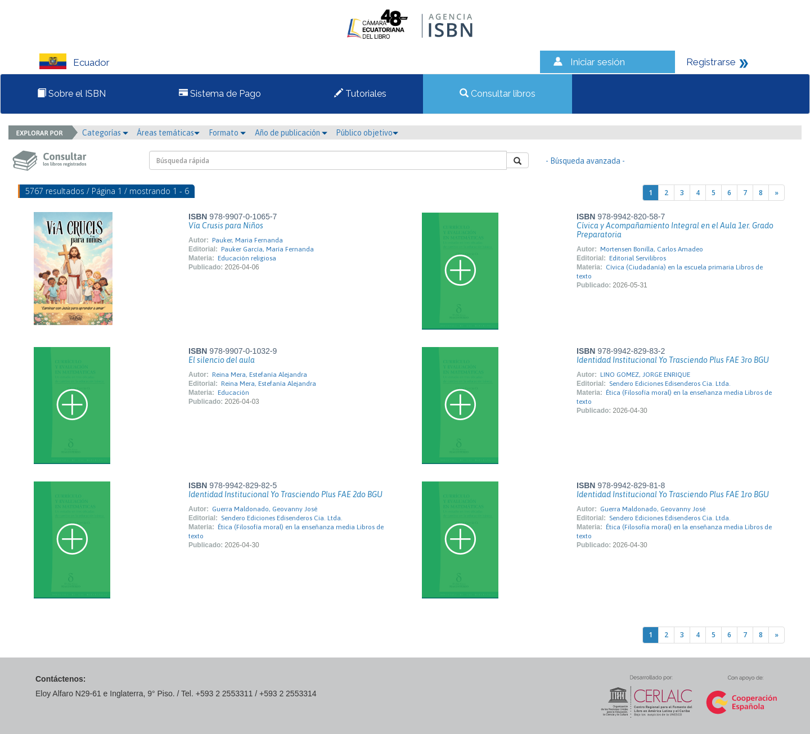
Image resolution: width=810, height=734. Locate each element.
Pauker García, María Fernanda (267, 249)
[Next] (776, 192)
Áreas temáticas (168, 132)
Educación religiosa (247, 258)
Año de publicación (291, 132)
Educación (233, 393)
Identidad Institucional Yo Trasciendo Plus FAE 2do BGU (285, 494)
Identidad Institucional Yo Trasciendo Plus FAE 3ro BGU (673, 359)
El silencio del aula (221, 359)
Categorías (105, 132)
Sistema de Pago (220, 93)
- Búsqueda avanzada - (585, 160)
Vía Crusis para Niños (225, 225)
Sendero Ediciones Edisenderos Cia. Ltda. (670, 384)
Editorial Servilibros (637, 258)
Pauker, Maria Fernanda (247, 240)
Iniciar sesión (597, 61)
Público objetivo (367, 132)
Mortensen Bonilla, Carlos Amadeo (651, 249)
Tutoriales (360, 93)
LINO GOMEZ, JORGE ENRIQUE (645, 375)
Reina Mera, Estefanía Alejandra (259, 375)
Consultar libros (498, 93)
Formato (227, 132)
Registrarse (711, 61)
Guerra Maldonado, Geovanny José (264, 509)
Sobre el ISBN (71, 93)
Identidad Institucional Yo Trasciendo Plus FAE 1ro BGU (673, 494)
